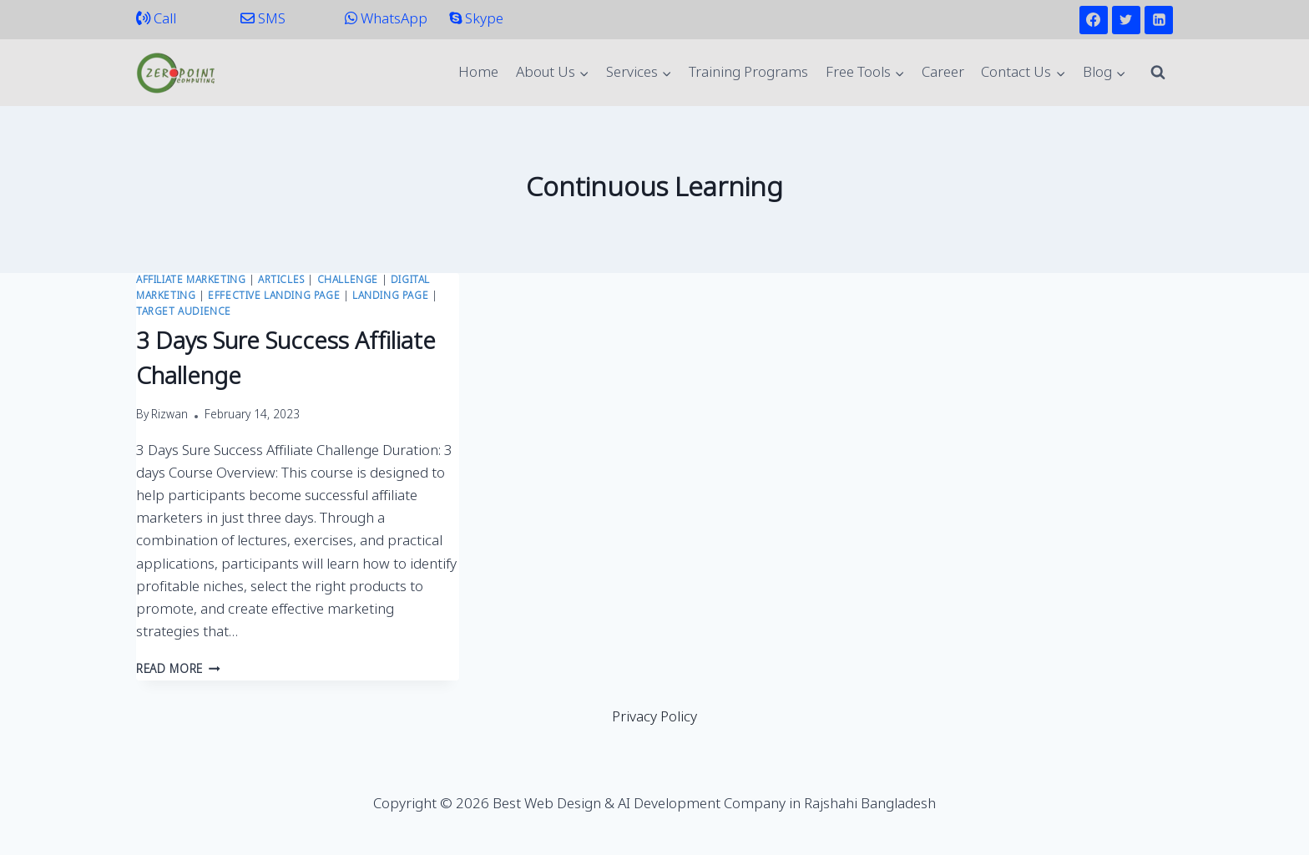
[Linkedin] (1159, 20)
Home (478, 73)
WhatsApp (386, 19)
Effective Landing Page (274, 296)
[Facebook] (1093, 20)
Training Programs (748, 73)
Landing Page (390, 296)
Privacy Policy (654, 717)
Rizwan (169, 415)
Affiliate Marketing (190, 280)
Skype (476, 19)
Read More (178, 670)
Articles (281, 280)
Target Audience (183, 312)
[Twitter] (1126, 20)
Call (156, 19)
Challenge (347, 280)
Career (943, 73)
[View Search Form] (1158, 73)
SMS (263, 19)
